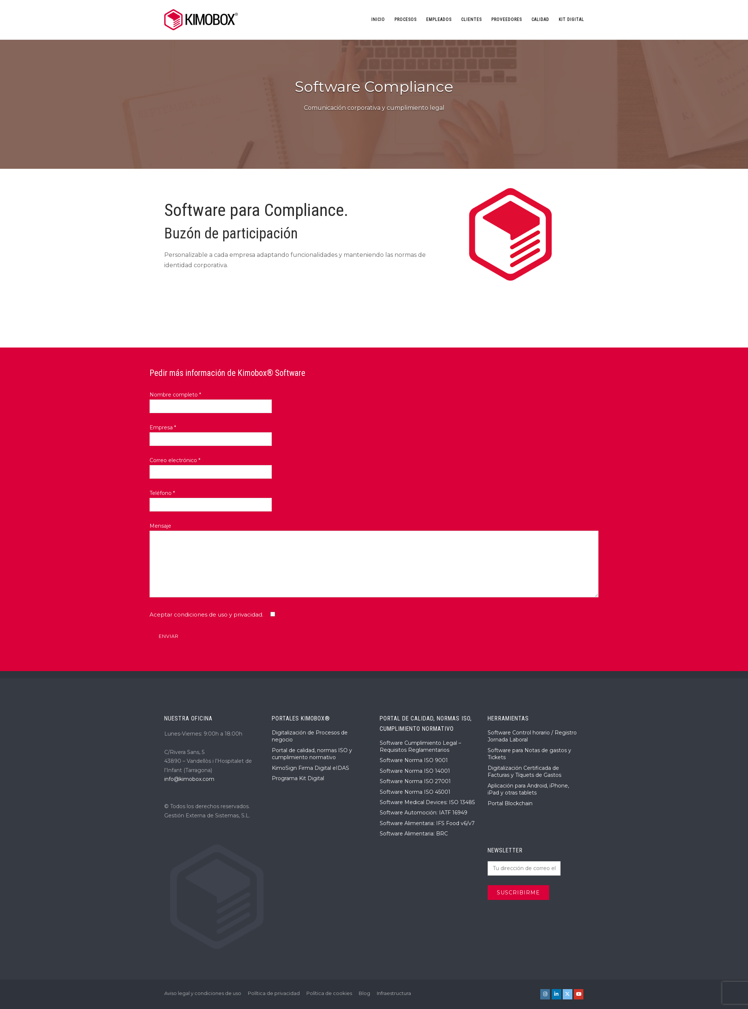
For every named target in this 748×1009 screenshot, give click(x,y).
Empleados (439, 19)
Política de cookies (329, 993)
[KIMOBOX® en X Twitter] (567, 994)
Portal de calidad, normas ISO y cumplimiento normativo (312, 754)
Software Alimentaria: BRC (414, 833)
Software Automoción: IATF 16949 (423, 812)
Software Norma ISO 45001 (415, 792)
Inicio (378, 19)
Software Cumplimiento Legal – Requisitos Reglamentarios (420, 747)
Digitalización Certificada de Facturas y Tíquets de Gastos (524, 772)
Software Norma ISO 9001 (414, 760)
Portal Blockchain (510, 803)
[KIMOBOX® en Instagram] (545, 994)
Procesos (405, 19)
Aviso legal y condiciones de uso (202, 993)
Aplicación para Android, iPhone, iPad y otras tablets (528, 789)
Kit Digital (571, 19)
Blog (364, 993)
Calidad (540, 19)
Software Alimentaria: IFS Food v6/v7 (427, 823)
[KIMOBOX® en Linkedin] (556, 994)
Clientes (471, 19)
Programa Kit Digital (298, 778)
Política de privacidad (274, 993)
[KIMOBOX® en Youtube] (578, 994)
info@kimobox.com (189, 779)
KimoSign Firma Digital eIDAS (310, 768)
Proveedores (506, 19)
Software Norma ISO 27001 (415, 781)
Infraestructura (394, 993)
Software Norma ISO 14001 (415, 771)
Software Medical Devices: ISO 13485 (427, 802)
